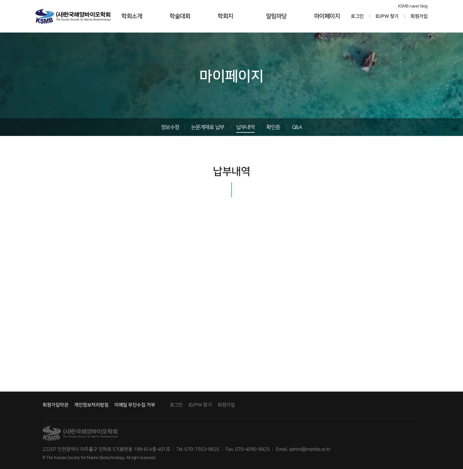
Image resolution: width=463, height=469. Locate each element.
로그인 (357, 16)
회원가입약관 (55, 405)
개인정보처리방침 (91, 405)
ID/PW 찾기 (387, 16)
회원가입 (419, 16)
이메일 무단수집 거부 (134, 405)
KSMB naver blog (413, 6)
